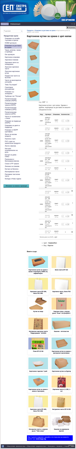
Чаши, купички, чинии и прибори (13, 51)
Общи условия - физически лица (16, 446)
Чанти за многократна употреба (13, 81)
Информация (15, 24)
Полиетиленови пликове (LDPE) (10, 108)
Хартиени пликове (11, 60)
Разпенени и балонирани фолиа (12, 160)
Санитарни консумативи (9, 88)
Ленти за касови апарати (11, 135)
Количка (72, 28)
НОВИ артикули (10, 43)
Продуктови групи (11, 36)
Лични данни (51, 446)
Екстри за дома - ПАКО (11, 155)
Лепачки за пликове (12, 166)
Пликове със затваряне (9, 92)
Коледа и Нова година (13, 179)
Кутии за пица (38, 311)
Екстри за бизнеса (11, 169)
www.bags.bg (41, 439)
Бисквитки (59, 446)
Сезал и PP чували (12, 163)
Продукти (4, 24)
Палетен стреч (10, 139)
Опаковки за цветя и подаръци (12, 126)
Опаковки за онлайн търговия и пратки (12, 39)
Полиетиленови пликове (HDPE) (11, 99)
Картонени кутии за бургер (61, 371)
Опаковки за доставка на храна (13, 46)
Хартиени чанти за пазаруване (12, 63)
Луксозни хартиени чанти (12, 68)
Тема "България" (11, 85)
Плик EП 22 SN (38, 351)
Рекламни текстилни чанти (12, 175)
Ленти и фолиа (10, 146)
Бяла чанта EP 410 (61, 270)
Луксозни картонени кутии (12, 72)
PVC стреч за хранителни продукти (12, 142)
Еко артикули (10, 54)
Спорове (66, 446)
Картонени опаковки (12, 57)
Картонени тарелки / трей (38, 371)
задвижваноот (71, 446)
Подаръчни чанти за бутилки (12, 76)
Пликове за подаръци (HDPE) (13, 122)
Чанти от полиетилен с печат (12, 117)
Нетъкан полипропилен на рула (11, 150)
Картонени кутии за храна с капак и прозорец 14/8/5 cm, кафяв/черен (38, 271)
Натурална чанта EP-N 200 (61, 409)
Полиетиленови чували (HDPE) (10, 104)
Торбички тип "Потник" (13, 96)
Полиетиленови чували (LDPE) (10, 113)
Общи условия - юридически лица (36, 446)
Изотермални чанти (12, 171)
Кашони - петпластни (61, 331)
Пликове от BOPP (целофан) (11, 131)
